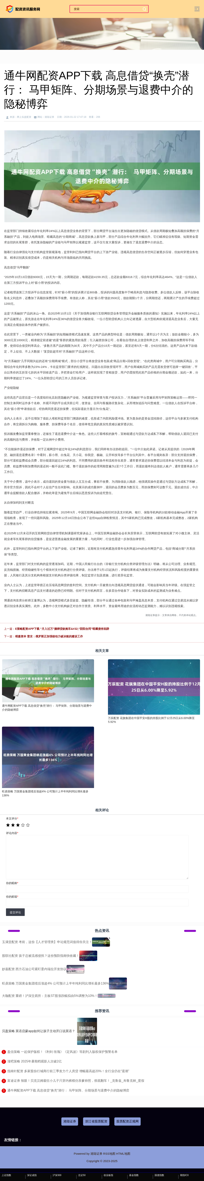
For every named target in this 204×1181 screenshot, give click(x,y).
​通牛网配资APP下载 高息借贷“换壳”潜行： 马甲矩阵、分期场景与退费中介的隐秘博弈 (68, 1090)
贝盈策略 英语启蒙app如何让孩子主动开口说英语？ (38, 1031)
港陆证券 (69, 1121)
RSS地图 (109, 1153)
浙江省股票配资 (96, 1121)
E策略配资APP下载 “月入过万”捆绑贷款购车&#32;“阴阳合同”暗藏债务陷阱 (62, 628)
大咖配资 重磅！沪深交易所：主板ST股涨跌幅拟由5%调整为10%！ (50, 995)
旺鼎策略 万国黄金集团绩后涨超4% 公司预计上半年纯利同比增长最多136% (55, 983)
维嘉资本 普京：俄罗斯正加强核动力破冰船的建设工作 (49, 636)
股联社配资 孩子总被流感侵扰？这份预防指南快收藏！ (40, 955)
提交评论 (15, 912)
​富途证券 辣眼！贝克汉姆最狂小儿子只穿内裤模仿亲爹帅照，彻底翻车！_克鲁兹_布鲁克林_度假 (75, 1080)
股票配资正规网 (127, 1121)
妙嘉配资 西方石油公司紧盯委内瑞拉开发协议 (34, 969)
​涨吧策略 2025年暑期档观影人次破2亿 (34, 1061)
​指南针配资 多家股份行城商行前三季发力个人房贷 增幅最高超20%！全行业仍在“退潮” (68, 1071)
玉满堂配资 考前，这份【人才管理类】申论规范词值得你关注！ (47, 942)
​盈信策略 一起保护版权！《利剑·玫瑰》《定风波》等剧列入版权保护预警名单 (62, 1051)
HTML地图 (123, 1153)
